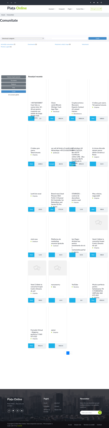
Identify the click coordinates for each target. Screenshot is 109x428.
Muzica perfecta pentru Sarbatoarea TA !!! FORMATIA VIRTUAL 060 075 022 (98, 290)
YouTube (75, 285)
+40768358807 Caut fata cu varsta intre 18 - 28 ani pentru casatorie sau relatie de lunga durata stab (37, 109)
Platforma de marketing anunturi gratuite (57, 241)
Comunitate (10, 15)
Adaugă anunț (96, 9)
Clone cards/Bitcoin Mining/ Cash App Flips (56, 106)
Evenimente (31, 44)
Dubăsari (35, 241)
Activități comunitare (7, 44)
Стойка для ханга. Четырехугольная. (99, 104)
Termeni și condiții (47, 410)
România (76, 287)
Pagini (70, 9)
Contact (56, 406)
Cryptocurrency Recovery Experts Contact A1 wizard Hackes (78, 107)
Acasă (3, 15)
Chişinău (35, 118)
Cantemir (56, 246)
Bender (55, 207)
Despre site (57, 409)
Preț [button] (13, 87)
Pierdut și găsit (5, 46)
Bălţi (75, 165)
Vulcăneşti (56, 112)
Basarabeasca (78, 114)
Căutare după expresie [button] (13, 77)
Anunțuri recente (35, 76)
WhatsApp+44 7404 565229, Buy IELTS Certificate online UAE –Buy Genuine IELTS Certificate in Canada (78, 155)
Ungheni (96, 157)
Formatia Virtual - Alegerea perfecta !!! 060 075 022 (37, 333)
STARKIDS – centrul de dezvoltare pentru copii (76, 197)
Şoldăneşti (56, 153)
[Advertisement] (54, 30)
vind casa (34, 239)
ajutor (53, 330)
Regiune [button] (13, 84)
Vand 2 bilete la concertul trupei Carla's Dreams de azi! (98, 242)
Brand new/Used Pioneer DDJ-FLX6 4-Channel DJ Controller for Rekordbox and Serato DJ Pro (57, 199)
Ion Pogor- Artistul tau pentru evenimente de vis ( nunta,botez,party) (78, 244)
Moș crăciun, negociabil (97, 195)
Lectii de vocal (36, 194)
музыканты (55, 285)
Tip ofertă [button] (14, 80)
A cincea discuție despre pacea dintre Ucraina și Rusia (98, 151)
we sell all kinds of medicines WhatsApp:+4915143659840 (62, 149)
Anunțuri (51, 9)
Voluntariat (85, 44)
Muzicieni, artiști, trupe (62, 44)
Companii (62, 9)
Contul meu (79, 9)
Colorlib (19, 425)
